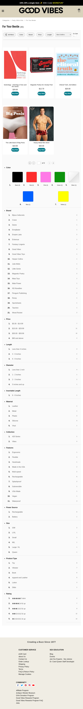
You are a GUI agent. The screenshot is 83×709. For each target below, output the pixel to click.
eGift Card (22, 654)
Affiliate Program (22, 690)
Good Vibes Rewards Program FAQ (29, 700)
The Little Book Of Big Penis (15, 143)
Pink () (46, 185)
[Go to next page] (49, 163)
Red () (31, 185)
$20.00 (67, 89)
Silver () (73, 185)
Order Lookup (24, 661)
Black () (17, 185)
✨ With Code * (41, 3)
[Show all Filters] (9, 35)
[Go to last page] (53, 163)
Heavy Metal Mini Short (41, 143)
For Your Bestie (31, 20)
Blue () (28, 204)
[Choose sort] (63, 35)
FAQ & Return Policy (26, 672)
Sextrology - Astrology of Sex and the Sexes (15, 85)
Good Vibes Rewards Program (27, 698)
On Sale (75, 35)
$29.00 (15, 89)
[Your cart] (78, 11)
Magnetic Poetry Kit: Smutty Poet (41, 85)
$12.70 (41, 89)
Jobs (18, 703)
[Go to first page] (29, 163)
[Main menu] (3, 10)
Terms (21, 669)
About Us (22, 656)
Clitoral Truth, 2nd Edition (67, 85)
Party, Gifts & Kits (17, 20)
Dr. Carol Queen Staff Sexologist (62, 661)
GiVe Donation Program (25, 695)
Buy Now (15, 93)
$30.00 (41, 146)
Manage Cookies (25, 674)
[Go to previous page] (33, 163)
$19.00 (15, 146)
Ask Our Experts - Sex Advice (61, 659)
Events (52, 656)
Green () (60, 185)
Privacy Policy (24, 667)
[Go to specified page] (39, 163)
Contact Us (23, 659)
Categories (5, 20)
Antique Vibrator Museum (25, 693)
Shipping (22, 664)
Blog (51, 654)
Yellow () (63, 204)
